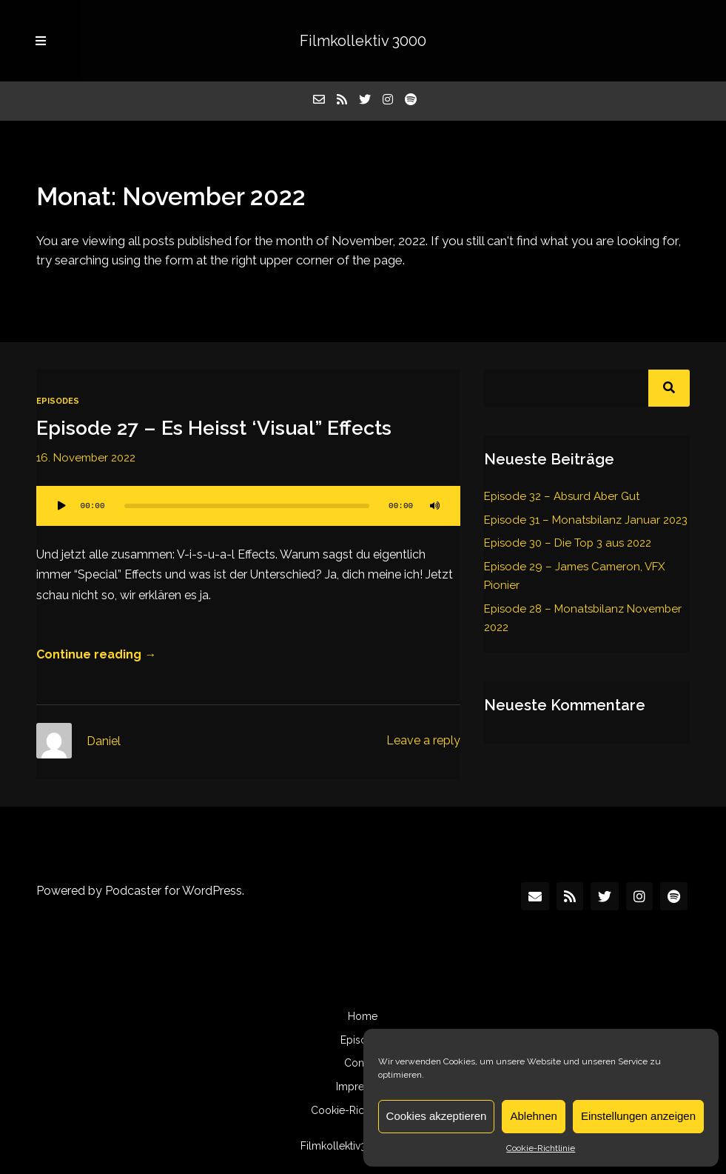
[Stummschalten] (435, 506)
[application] (248, 506)
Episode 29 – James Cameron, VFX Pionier (574, 576)
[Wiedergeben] (61, 506)
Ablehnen (533, 1116)
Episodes (57, 401)
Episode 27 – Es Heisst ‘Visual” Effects (213, 427)
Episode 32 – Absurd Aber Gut (561, 496)
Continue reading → (96, 654)
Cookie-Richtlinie (540, 1148)
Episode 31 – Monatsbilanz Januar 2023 (586, 520)
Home (362, 1016)
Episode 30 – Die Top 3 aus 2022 (567, 543)
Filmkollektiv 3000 (363, 41)
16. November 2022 (85, 457)
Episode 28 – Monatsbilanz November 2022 (583, 618)
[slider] (246, 506)
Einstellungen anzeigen (638, 1116)
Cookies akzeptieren (436, 1116)
